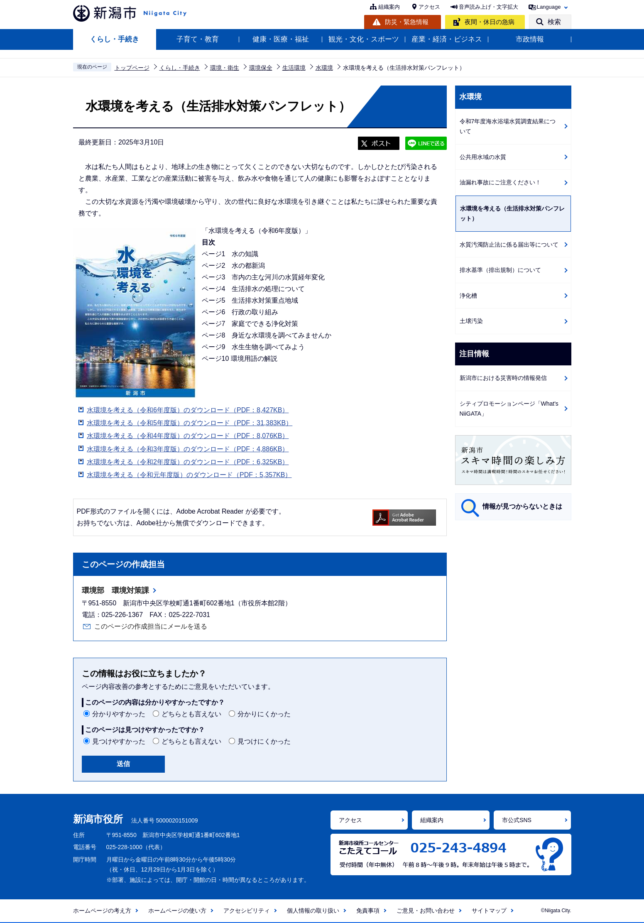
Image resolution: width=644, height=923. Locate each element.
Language (549, 7)
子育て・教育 (197, 39)
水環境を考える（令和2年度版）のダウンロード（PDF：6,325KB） (188, 461)
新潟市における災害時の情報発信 (503, 378)
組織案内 (389, 7)
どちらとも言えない (191, 713)
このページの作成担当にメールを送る (150, 626)
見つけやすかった (118, 741)
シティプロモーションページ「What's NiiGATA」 (509, 408)
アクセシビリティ (246, 910)
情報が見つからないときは (522, 506)
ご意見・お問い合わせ (426, 910)
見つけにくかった (264, 741)
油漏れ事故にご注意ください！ (500, 182)
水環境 (324, 67)
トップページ (132, 67)
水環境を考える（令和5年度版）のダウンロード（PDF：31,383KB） (189, 422)
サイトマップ (489, 910)
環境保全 (260, 67)
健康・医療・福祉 (280, 39)
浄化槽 (468, 295)
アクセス (429, 7)
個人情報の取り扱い (313, 910)
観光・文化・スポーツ (363, 39)
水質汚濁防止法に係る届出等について (509, 244)
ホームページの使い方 (177, 910)
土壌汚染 (471, 321)
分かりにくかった (264, 713)
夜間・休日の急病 (489, 21)
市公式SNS (516, 820)
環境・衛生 (224, 67)
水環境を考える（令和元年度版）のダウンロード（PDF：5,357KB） (189, 474)
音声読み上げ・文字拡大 (488, 7)
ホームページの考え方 (102, 910)
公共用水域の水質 (483, 157)
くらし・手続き (114, 39)
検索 (554, 21)
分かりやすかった (118, 713)
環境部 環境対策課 (115, 590)
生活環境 (294, 67)
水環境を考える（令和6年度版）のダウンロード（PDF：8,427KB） (188, 410)
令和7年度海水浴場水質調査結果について (508, 126)
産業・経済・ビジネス (446, 39)
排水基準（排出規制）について (500, 270)
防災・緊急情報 (407, 21)
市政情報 (530, 39)
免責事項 (368, 910)
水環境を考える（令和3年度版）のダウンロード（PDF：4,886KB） (188, 449)
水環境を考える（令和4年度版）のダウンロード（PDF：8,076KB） (188, 435)
